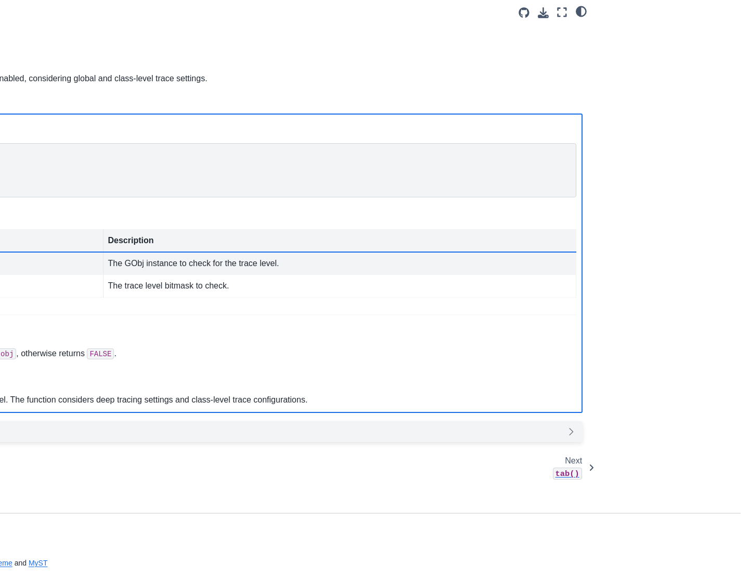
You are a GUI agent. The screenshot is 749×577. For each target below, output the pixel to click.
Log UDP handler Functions (68, 486)
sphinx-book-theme (255, 563)
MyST (311, 563)
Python (242, 118)
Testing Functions (51, 520)
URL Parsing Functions (60, 344)
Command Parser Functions (68, 453)
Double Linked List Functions (70, 168)
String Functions (49, 228)
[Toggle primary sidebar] (173, 12)
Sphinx (209, 563)
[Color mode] (581, 11)
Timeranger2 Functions (60, 563)
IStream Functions (52, 393)
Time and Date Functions (63, 277)
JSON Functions (49, 245)
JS (206, 118)
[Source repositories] (524, 12)
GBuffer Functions (52, 151)
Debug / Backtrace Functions (70, 360)
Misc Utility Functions (57, 294)
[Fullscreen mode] (562, 12)
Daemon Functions (53, 327)
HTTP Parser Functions (61, 377)
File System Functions (59, 211)
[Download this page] (543, 12)
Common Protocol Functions (69, 311)
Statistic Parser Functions (64, 470)
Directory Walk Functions (63, 261)
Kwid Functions (47, 437)
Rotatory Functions (53, 503)
